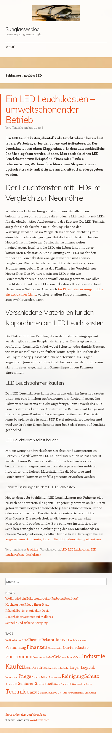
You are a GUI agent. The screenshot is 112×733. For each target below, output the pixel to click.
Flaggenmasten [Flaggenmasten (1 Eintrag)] (55, 647)
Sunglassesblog (22, 29)
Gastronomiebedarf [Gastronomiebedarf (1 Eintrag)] (43, 657)
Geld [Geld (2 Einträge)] (57, 656)
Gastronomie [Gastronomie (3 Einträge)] (19, 656)
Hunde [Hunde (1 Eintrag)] (65, 657)
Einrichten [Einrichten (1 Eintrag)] (67, 640)
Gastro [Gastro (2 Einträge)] (82, 647)
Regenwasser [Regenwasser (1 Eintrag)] (55, 677)
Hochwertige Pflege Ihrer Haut (27, 604)
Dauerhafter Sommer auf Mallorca (29, 617)
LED (64, 549)
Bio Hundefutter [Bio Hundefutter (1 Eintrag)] (13, 640)
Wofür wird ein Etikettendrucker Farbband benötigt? (42, 598)
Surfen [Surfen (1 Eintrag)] (89, 683)
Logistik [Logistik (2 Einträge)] (88, 667)
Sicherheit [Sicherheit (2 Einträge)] (44, 683)
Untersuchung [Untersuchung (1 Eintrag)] (47, 692)
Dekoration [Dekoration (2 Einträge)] (51, 639)
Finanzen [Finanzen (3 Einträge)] (37, 647)
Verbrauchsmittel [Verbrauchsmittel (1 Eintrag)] (75, 692)
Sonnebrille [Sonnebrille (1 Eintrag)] (66, 683)
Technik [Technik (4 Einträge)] (15, 691)
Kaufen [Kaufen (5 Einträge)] (15, 666)
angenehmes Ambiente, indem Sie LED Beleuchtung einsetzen (53, 539)
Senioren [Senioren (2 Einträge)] (26, 683)
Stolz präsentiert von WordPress (25, 714)
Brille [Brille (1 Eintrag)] (24, 640)
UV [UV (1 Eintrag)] (55, 692)
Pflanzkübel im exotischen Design (28, 610)
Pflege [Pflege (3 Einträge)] (24, 676)
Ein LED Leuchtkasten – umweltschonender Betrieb (50, 109)
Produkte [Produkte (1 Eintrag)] (36, 677)
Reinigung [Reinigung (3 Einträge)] (73, 676)
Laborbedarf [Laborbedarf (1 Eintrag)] (63, 667)
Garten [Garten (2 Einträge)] (69, 647)
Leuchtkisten (33, 554)
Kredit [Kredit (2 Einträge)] (38, 667)
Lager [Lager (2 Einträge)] (75, 667)
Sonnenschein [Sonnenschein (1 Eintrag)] (78, 683)
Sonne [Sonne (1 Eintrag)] (57, 683)
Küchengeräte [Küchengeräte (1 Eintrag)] (50, 667)
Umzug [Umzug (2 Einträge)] (33, 692)
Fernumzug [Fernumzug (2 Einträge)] (15, 647)
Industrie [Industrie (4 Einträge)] (93, 656)
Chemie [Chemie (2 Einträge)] (34, 639)
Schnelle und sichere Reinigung (26, 623)
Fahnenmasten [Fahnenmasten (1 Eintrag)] (80, 640)
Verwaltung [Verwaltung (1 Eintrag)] (90, 692)
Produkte (32, 549)
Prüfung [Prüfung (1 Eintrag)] (45, 677)
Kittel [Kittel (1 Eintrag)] (29, 667)
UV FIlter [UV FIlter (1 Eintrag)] (62, 692)
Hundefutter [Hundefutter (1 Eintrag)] (75, 657)
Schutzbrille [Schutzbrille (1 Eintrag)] (11, 683)
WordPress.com (39, 720)
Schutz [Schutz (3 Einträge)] (91, 676)
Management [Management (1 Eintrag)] (11, 677)
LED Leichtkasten (79, 549)
